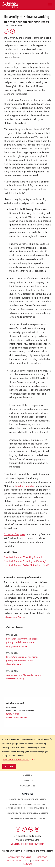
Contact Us (27, 780)
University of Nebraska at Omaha (27, 818)
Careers (27, 775)
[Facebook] (6, 31)
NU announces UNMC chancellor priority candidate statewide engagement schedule (22, 642)
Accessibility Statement (19, 857)
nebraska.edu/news (14, 617)
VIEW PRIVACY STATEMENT (19, 759)
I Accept (9, 766)
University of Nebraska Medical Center (27, 813)
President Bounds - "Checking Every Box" (24, 557)
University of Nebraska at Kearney (27, 799)
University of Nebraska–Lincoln (27, 804)
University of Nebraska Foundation (27, 843)
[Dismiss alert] (51, 739)
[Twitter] (12, 31)
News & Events (27, 785)
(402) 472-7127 (12, 714)
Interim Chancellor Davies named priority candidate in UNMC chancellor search (22, 660)
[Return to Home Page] (10, 4)
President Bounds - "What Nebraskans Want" (26, 565)
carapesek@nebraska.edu (16, 717)
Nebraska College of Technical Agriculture (27, 808)
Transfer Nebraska (24, 485)
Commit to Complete (14, 534)
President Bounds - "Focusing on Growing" (25, 561)
